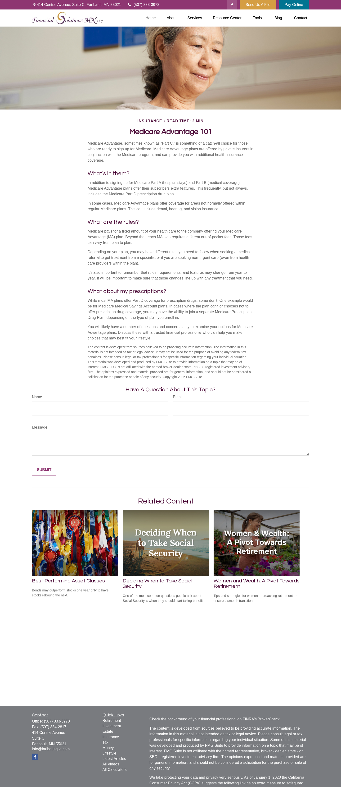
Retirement (112, 720)
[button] (151, 18)
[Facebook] (232, 4)
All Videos (111, 764)
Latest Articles (114, 759)
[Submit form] (44, 470)
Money (108, 748)
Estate (108, 731)
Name (37, 397)
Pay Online (294, 5)
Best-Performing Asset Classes (68, 581)
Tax (105, 742)
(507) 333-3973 (143, 5)
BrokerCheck (268, 719)
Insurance (111, 737)
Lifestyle (110, 753)
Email (177, 397)
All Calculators (115, 770)
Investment (112, 726)
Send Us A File (258, 5)
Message (39, 427)
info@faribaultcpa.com (51, 749)
